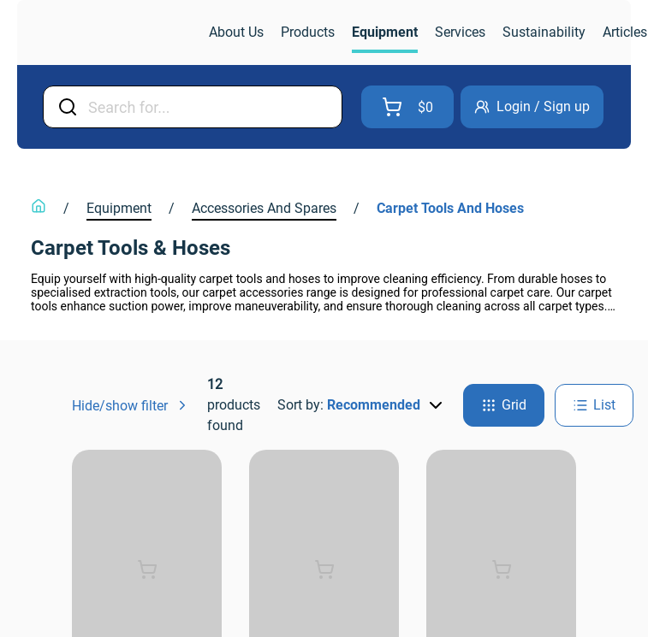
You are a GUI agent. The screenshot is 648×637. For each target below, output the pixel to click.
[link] (114, 33)
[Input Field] (210, 107)
